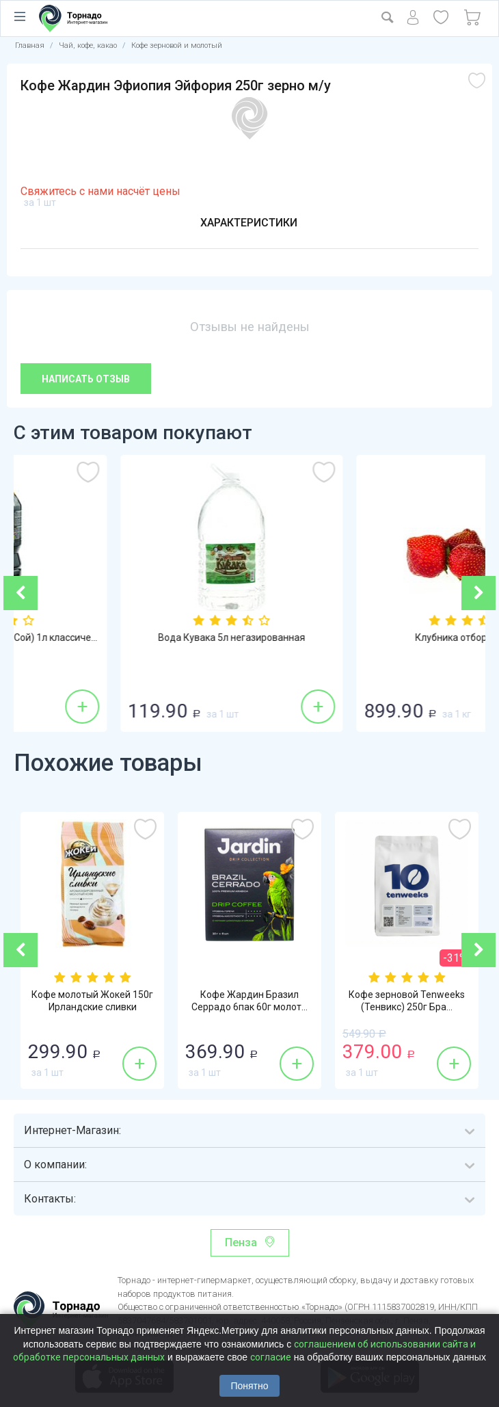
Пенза (241, 1242)
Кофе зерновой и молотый (176, 45)
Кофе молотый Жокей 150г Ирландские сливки (92, 1000)
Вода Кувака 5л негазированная (367, 637)
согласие (270, 1357)
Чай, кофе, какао (88, 45)
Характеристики (248, 222)
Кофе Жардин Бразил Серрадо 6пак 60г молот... (249, 1000)
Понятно (249, 1385)
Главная (29, 45)
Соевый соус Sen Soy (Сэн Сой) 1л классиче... (132, 637)
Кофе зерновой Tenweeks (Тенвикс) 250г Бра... (407, 1000)
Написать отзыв (86, 378)
